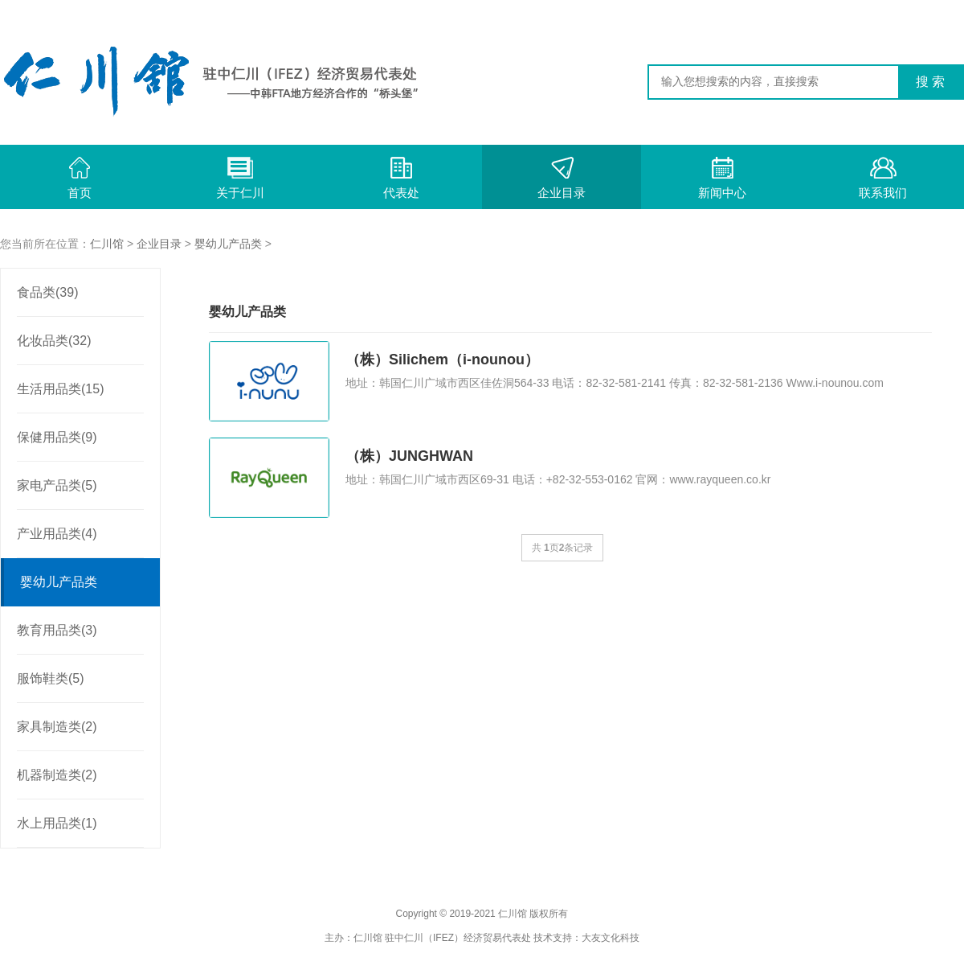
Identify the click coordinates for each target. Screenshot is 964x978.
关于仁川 (240, 178)
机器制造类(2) (57, 775)
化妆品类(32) (54, 340)
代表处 (401, 178)
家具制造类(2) (57, 727)
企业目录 (561, 178)
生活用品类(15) (60, 389)
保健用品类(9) (57, 437)
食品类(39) (47, 292)
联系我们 (883, 178)
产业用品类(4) (57, 533)
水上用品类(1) (57, 823)
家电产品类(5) (57, 485)
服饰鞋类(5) (50, 678)
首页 (79, 178)
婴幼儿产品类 (228, 243)
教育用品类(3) (57, 630)
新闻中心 (722, 178)
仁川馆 (107, 243)
